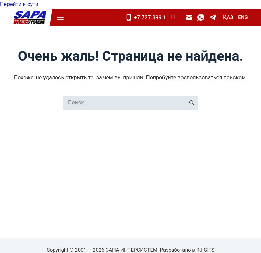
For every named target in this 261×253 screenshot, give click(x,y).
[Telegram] (212, 17)
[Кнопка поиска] (191, 103)
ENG (243, 17)
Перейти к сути (19, 4)
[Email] (189, 17)
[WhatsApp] (200, 17)
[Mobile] (152, 17)
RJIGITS (205, 250)
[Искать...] (124, 103)
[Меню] (60, 17)
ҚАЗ (228, 17)
